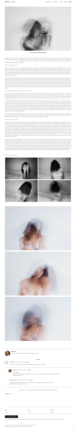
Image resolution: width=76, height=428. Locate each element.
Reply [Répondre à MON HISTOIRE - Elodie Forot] (31, 380)
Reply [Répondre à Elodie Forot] (29, 370)
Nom (6, 410)
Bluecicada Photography (12, 61)
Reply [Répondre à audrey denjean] (27, 362)
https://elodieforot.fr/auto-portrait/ (17, 383)
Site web (52, 410)
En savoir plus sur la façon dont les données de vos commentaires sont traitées (46, 419)
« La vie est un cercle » (62, 133)
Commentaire (8, 393)
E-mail (29, 410)
